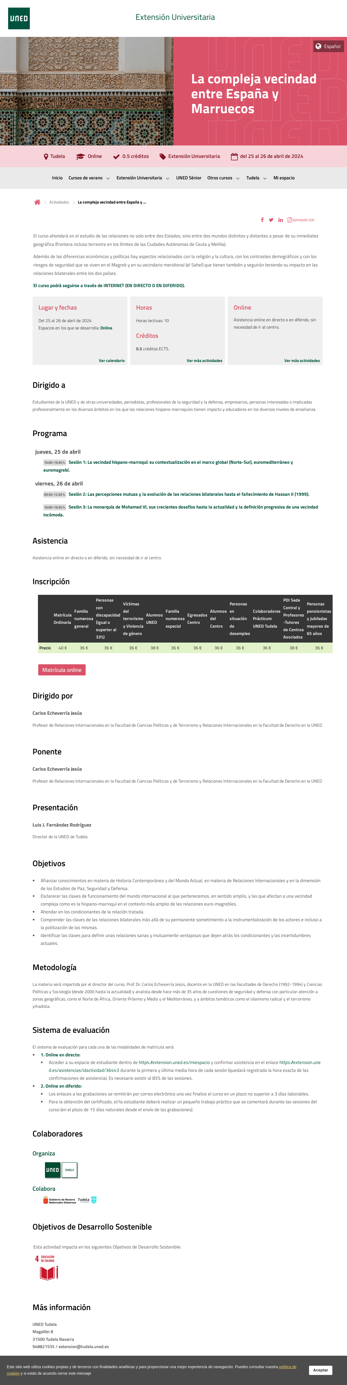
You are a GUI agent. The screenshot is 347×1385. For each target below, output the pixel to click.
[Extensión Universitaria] (190, 158)
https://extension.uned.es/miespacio (174, 1062)
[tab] (173, 18)
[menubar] (173, 178)
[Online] (88, 158)
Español (332, 46)
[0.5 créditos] (130, 158)
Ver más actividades (204, 360)
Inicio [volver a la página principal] (37, 202)
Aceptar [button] (320, 1370)
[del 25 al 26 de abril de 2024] (267, 158)
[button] (262, 220)
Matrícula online (62, 669)
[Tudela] (54, 158)
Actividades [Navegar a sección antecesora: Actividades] (59, 202)
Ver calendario (112, 360)
